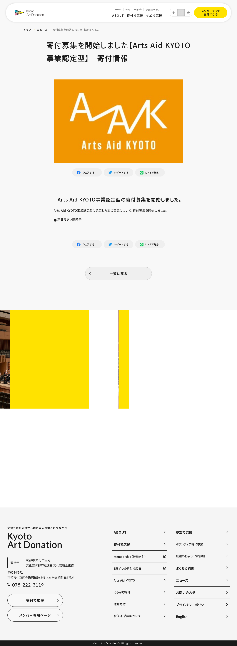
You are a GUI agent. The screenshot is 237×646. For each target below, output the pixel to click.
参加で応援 (154, 15)
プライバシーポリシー (191, 604)
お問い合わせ (186, 592)
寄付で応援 (135, 15)
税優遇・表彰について (127, 616)
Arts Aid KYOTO (124, 580)
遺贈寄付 (120, 604)
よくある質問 (185, 568)
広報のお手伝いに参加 (190, 556)
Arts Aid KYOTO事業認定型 (73, 210)
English (138, 9)
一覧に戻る (119, 273)
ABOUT (118, 15)
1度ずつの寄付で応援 (127, 568)
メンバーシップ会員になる (210, 12)
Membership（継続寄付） (130, 556)
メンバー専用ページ (35, 615)
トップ (27, 29)
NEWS (118, 9)
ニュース (42, 29)
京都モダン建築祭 (69, 219)
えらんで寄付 (122, 592)
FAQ (128, 9)
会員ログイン (152, 10)
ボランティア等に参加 (189, 544)
